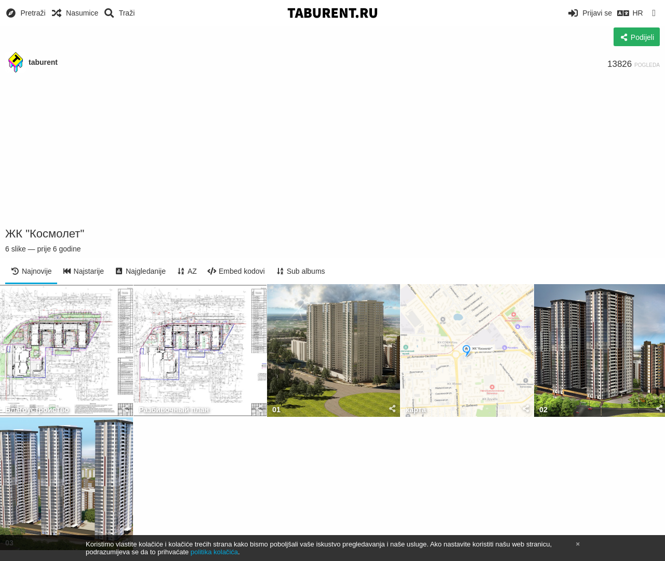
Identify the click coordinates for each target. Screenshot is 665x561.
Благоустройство (37, 410)
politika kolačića (214, 552)
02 (543, 410)
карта (416, 410)
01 (276, 410)
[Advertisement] (332, 150)
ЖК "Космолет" (44, 233)
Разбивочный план (174, 410)
